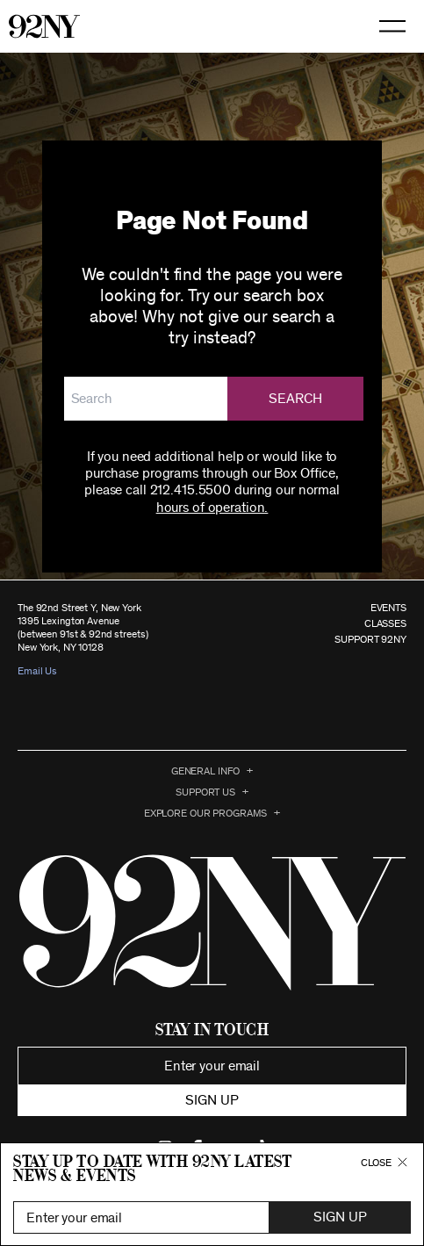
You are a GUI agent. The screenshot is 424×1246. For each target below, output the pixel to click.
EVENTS (388, 607)
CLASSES (385, 623)
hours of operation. (212, 508)
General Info (206, 771)
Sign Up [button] (339, 1217)
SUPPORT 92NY (370, 639)
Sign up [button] (211, 1100)
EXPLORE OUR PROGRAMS (206, 813)
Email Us (37, 671)
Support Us (205, 792)
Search (296, 399)
